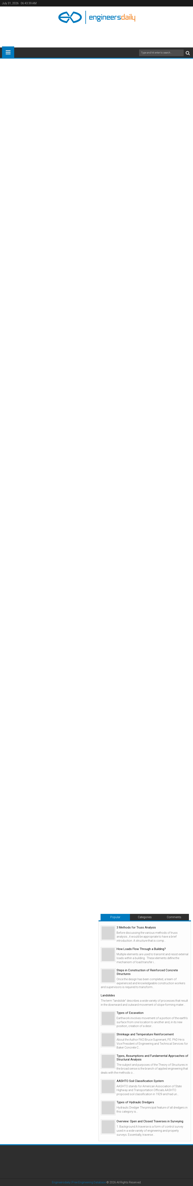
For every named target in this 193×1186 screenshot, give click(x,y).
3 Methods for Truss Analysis (136, 927)
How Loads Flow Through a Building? (141, 949)
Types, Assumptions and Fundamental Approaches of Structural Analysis (152, 1057)
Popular (115, 917)
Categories (145, 917)
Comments (174, 917)
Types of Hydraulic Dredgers (135, 1102)
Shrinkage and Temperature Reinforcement (145, 1034)
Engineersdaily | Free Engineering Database (79, 1182)
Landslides (108, 995)
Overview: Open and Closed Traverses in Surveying (150, 1121)
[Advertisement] (96, 34)
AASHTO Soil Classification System (140, 1081)
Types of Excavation (130, 1013)
